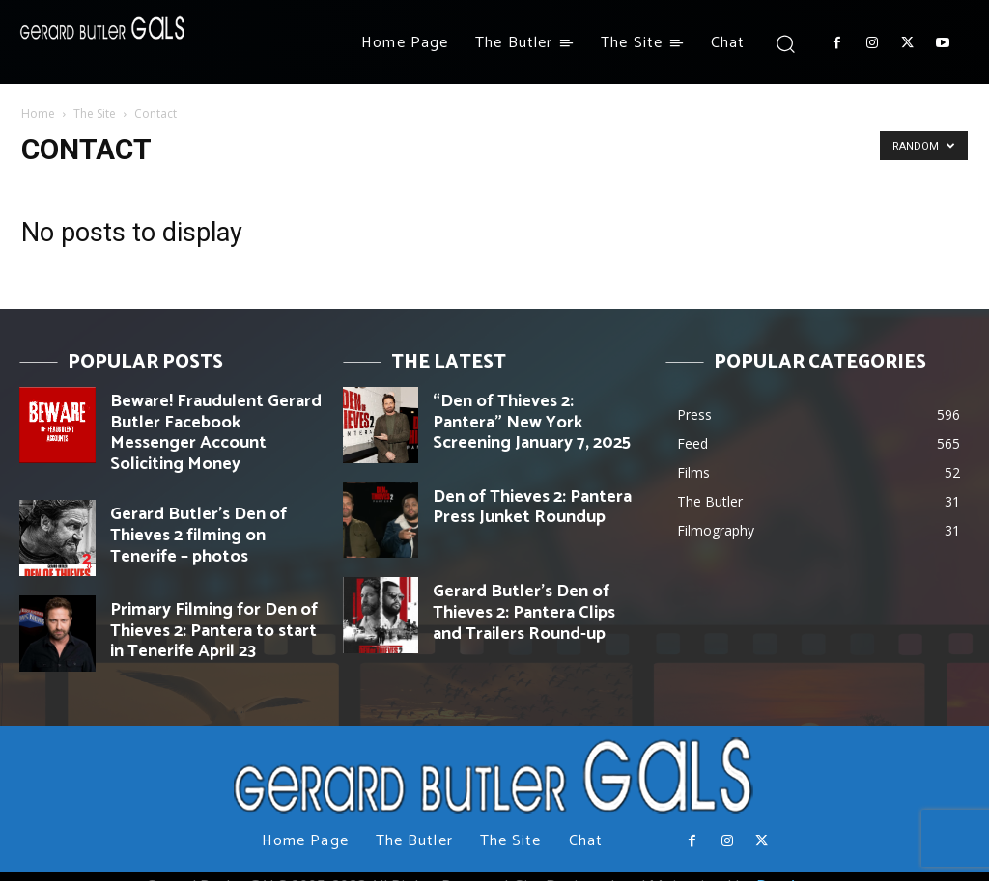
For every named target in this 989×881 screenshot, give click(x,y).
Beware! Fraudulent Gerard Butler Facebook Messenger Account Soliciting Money (212, 415)
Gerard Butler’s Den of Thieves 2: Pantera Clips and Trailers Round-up (534, 605)
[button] (784, 42)
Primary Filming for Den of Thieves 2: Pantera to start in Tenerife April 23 (215, 605)
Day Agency (798, 867)
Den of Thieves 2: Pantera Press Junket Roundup (529, 502)
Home (38, 113)
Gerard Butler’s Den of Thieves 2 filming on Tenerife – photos (209, 502)
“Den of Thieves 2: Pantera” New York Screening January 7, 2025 (531, 407)
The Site (94, 113)
